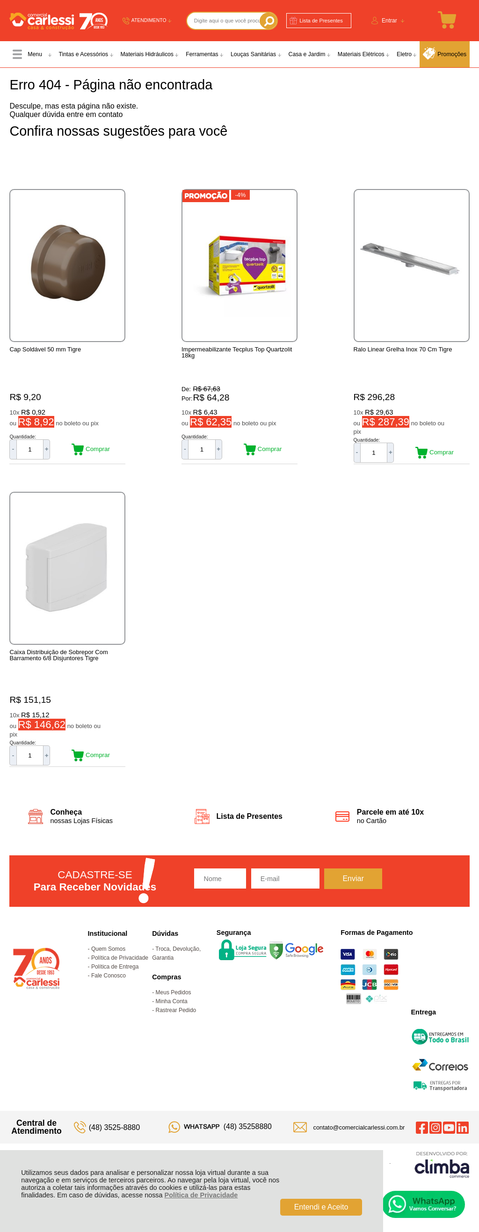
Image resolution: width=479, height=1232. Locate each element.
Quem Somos (108, 958)
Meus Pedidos (173, 1002)
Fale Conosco (108, 985)
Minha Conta (172, 1011)
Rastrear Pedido (176, 1020)
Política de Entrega (114, 976)
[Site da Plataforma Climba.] (442, 1174)
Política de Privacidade (201, 1195)
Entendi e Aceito (321, 1207)
